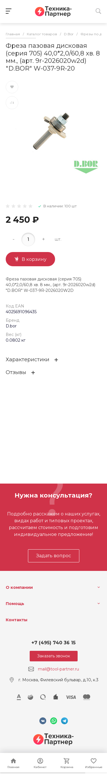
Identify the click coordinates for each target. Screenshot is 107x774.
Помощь (15, 603)
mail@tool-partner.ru (58, 669)
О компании (19, 587)
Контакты (16, 619)
